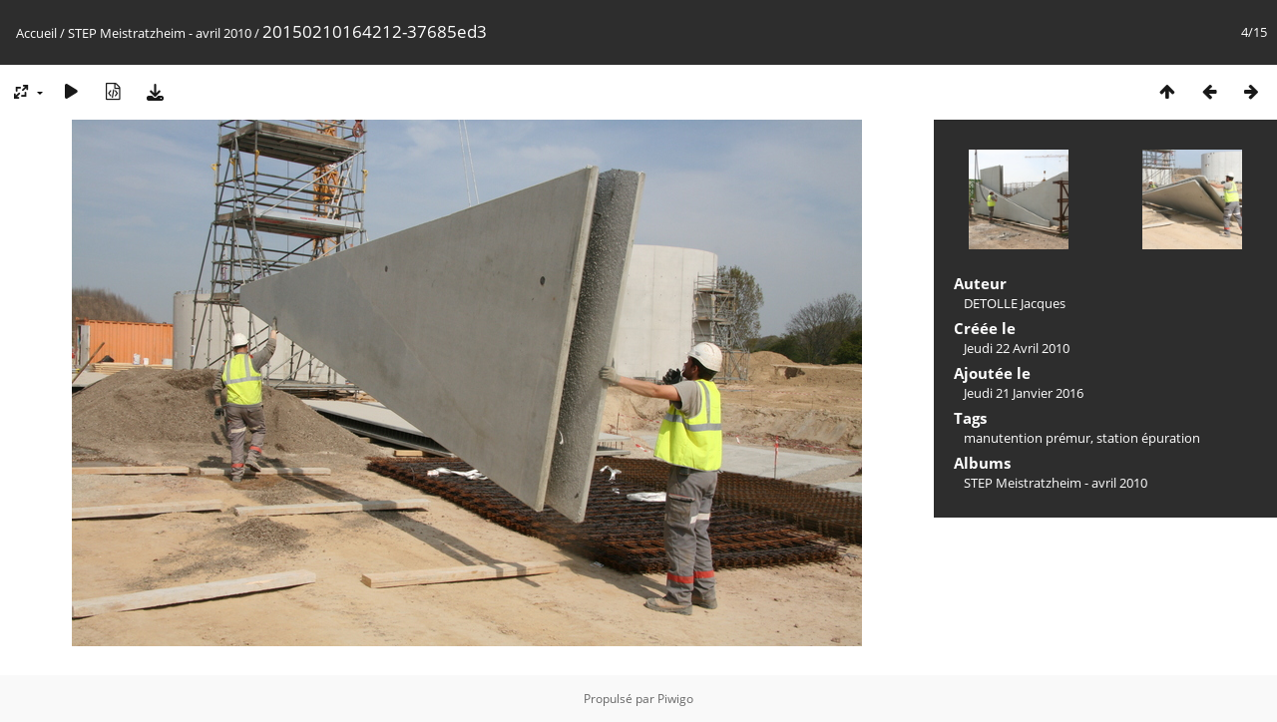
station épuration (1148, 438)
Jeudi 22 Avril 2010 (1016, 348)
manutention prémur (1027, 438)
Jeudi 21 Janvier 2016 (1023, 393)
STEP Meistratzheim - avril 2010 (159, 33)
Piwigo (675, 698)
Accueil (36, 33)
